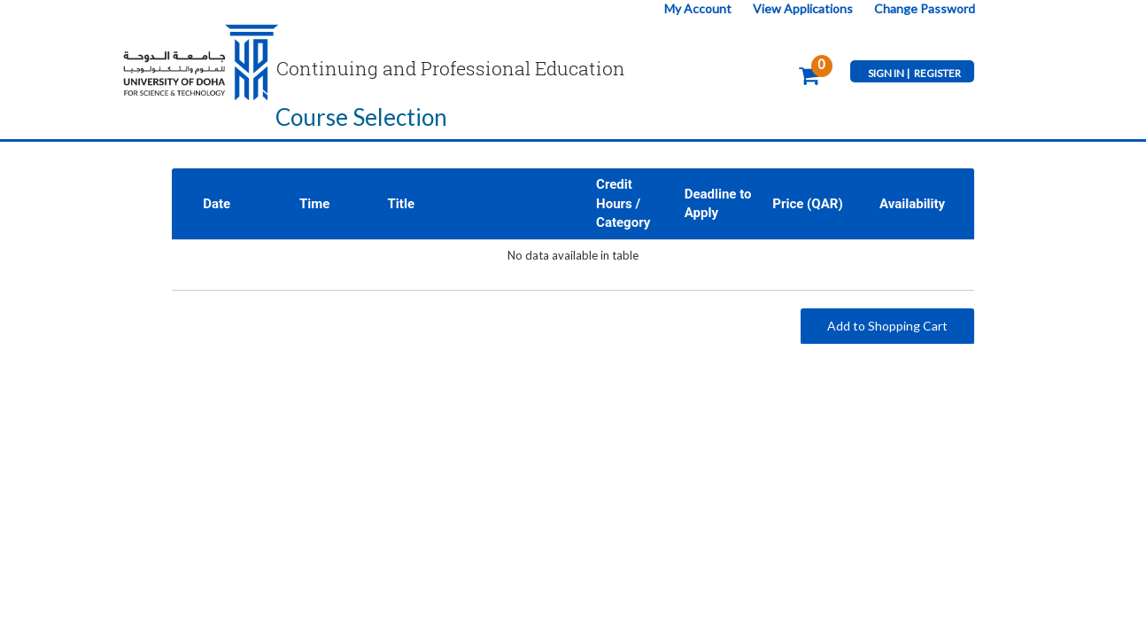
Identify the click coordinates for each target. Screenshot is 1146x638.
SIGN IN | (889, 73)
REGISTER (937, 73)
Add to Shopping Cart (887, 325)
